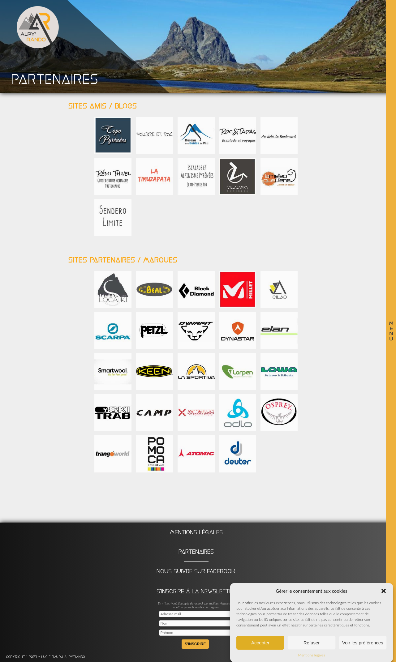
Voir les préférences (362, 643)
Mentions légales (311, 656)
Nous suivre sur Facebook (196, 571)
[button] (384, 592)
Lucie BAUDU (52, 657)
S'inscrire (195, 644)
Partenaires (196, 551)
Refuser (311, 643)
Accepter (260, 643)
